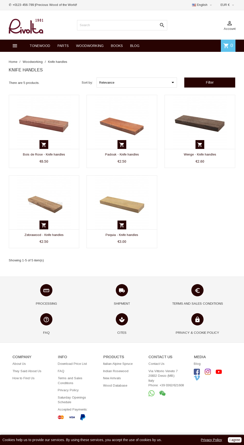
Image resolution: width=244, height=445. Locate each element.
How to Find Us (23, 378)
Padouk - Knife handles (122, 154)
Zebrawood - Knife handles (44, 235)
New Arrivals (112, 378)
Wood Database (115, 385)
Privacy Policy (68, 390)
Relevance (137, 82)
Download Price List (72, 364)
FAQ (61, 371)
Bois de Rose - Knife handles (44, 154)
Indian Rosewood (115, 371)
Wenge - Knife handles (200, 154)
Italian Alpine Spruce (118, 364)
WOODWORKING (90, 46)
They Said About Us (26, 371)
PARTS (63, 46)
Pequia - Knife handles (122, 235)
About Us (19, 364)
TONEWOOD (39, 46)
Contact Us (156, 364)
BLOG (134, 46)
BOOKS (117, 46)
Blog (197, 364)
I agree (234, 440)
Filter (210, 82)
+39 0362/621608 (171, 385)
